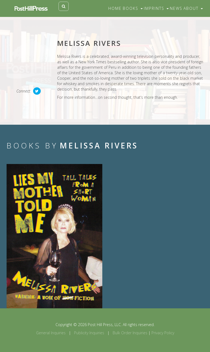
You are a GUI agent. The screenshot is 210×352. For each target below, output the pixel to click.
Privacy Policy (162, 332)
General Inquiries (51, 332)
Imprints (156, 8)
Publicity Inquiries (89, 332)
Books (133, 8)
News (176, 8)
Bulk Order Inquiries (130, 332)
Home (115, 8)
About (193, 8)
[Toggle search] (64, 6)
